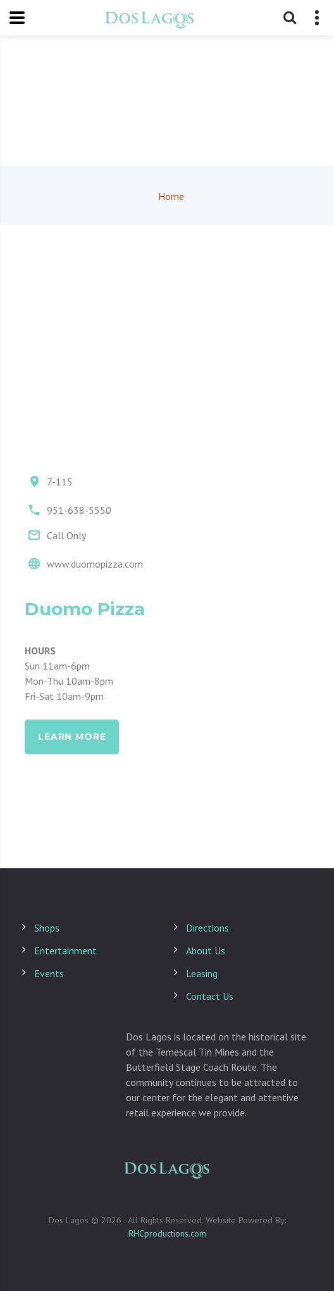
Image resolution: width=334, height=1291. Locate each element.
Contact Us (209, 996)
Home (171, 196)
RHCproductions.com (167, 1233)
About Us (205, 950)
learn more (72, 736)
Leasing (202, 973)
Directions (207, 927)
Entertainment (65, 950)
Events (49, 973)
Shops (46, 927)
